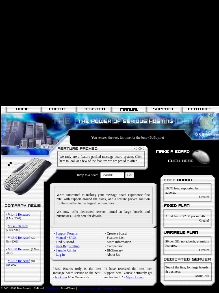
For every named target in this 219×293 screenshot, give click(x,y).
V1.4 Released (18, 226)
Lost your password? (89, 288)
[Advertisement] (53, 53)
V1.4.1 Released (19, 215)
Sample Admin (66, 250)
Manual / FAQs (66, 238)
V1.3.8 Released (19, 249)
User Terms (52, 288)
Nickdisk (61, 277)
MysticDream (135, 277)
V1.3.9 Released (19, 238)
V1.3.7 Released (19, 261)
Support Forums (67, 233)
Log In (60, 255)
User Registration (67, 246)
